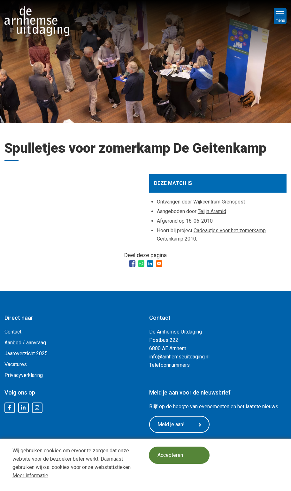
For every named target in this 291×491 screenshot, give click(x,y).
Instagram (37, 408)
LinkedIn (23, 408)
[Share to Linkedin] (150, 263)
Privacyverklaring (23, 375)
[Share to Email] (159, 263)
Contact (12, 332)
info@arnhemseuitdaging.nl (179, 357)
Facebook (9, 408)
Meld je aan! (181, 424)
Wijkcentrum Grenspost (219, 202)
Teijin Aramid (212, 211)
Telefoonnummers (169, 365)
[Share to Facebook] (132, 263)
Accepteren (171, 455)
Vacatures (15, 364)
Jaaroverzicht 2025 (26, 353)
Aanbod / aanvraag (25, 343)
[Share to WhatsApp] (141, 263)
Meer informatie (30, 475)
